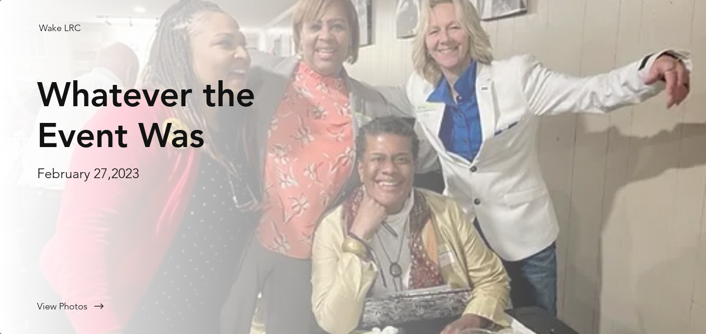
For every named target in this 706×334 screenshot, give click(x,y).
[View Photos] (176, 306)
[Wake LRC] (60, 27)
